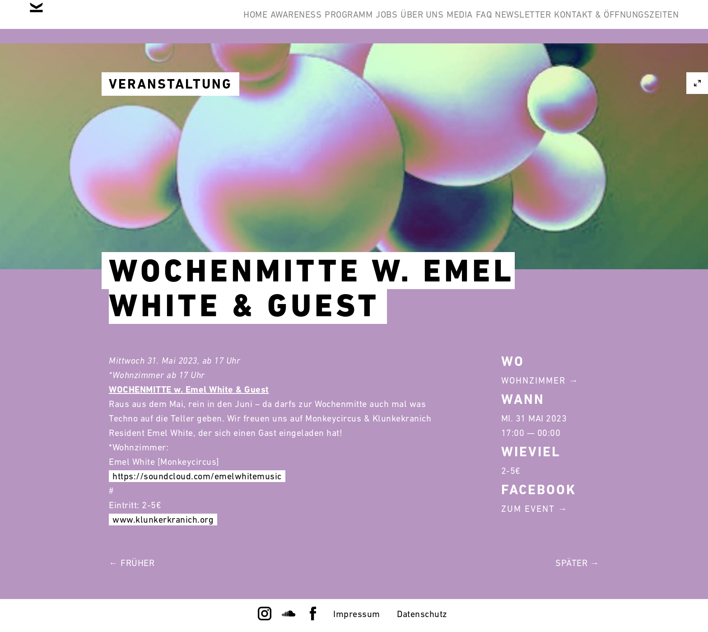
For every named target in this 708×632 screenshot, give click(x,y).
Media (412, 22)
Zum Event (528, 509)
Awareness (193, 22)
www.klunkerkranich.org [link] (163, 519)
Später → (577, 563)
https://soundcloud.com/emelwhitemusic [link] (197, 476)
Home (138, 22)
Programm (259, 22)
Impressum (356, 614)
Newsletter (503, 22)
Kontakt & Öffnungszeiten (609, 22)
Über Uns (360, 22)
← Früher (131, 563)
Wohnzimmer (533, 380)
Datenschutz (422, 614)
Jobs (311, 22)
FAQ (450, 22)
